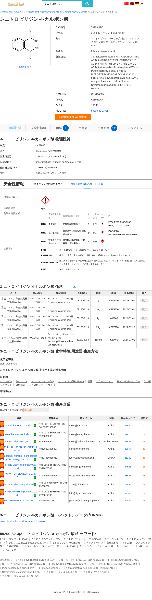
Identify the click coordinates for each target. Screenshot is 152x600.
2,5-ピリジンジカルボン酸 (14, 539)
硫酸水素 (20, 385)
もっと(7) (71, 287)
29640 (128, 425)
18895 (128, 484)
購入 (144, 300)
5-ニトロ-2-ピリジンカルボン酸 (59, 546)
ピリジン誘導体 (80, 12)
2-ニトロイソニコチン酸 (130, 546)
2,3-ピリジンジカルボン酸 (66, 542)
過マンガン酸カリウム (128, 381)
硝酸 (90, 381)
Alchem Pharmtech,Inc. (17, 441)
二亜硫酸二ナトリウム (41, 385)
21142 (128, 457)
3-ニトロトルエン (114, 539)
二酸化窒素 (12, 546)
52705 (128, 493)
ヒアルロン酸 (94, 539)
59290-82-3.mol (99, 110)
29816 (128, 434)
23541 (128, 475)
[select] (36, 410)
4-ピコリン (21, 381)
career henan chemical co (17, 434)
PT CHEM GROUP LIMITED (19, 500)
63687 (128, 441)
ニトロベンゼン (30, 546)
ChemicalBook (6, 12)
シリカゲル (6, 381)
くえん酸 (127, 542)
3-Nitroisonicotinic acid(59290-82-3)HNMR (22, 521)
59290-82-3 (25, 67)
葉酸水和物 (113, 542)
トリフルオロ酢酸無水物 (71, 381)
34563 (128, 466)
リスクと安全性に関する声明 (47, 184)
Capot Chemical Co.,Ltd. (17, 425)
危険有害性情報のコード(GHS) (87, 184)
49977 (128, 448)
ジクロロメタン (104, 381)
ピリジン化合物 (64, 12)
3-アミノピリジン (93, 542)
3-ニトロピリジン (73, 539)
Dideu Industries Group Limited (17, 484)
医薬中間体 (34, 12)
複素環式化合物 (48, 12)
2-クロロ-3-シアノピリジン (46, 539)
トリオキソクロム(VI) (42, 381)
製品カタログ (21, 12)
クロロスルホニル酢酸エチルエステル (29, 542)
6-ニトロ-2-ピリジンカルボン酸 (96, 546)
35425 (128, 500)
